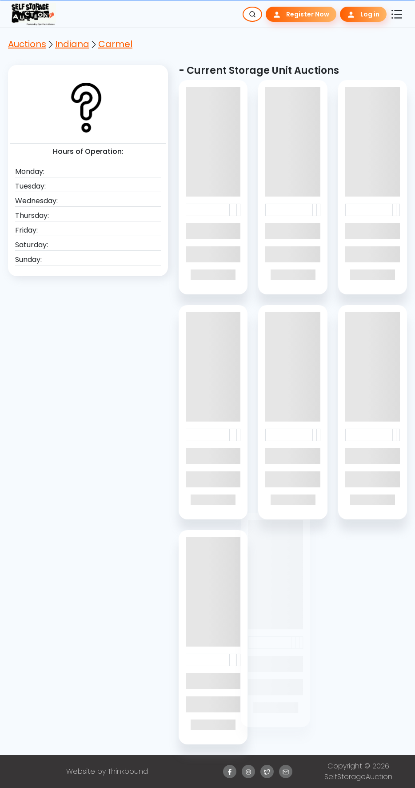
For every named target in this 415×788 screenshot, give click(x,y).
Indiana (72, 44)
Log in (363, 14)
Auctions (27, 44)
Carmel (115, 44)
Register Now (301, 14)
